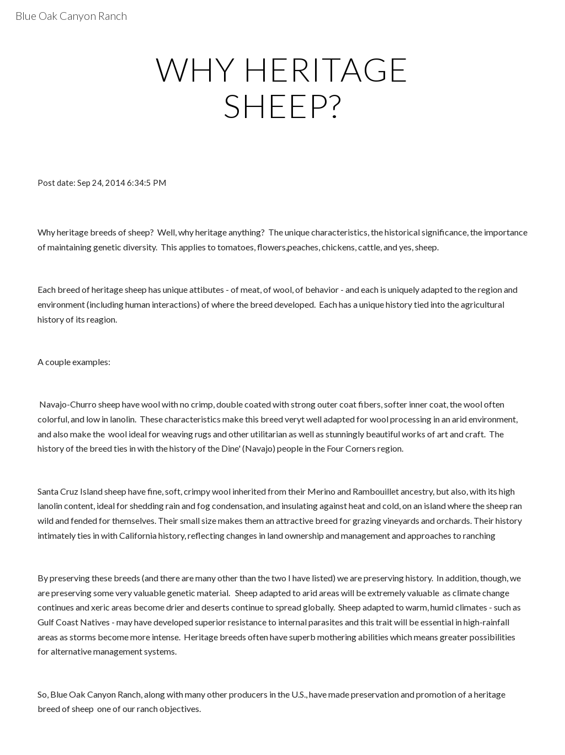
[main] (282, 87)
